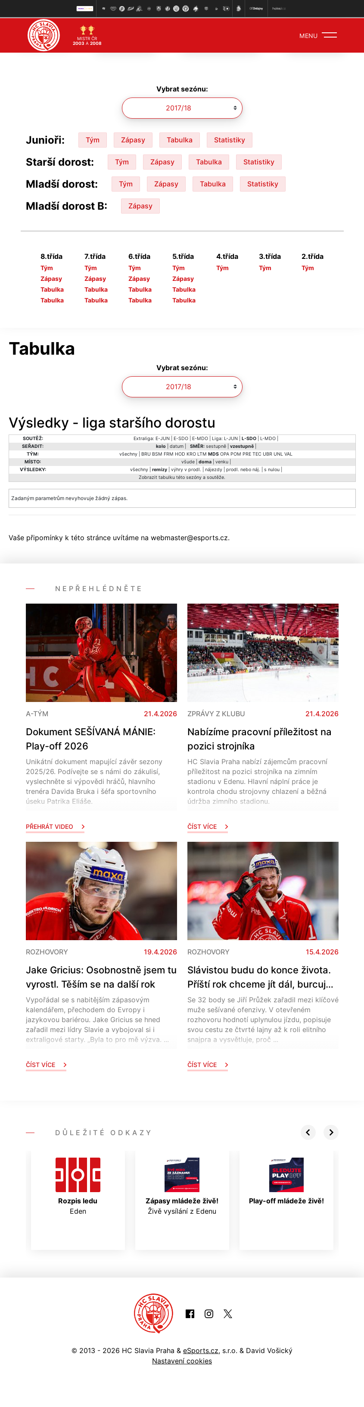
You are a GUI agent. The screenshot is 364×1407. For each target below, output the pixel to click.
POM (235, 453)
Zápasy (133, 139)
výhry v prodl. (186, 469)
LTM (202, 453)
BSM (157, 453)
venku (221, 461)
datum (177, 445)
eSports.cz (200, 1350)
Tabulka (180, 139)
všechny (128, 453)
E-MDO (200, 438)
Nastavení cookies (182, 1360)
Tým (93, 139)
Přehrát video (55, 825)
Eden (78, 1186)
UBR (267, 453)
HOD (180, 453)
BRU (146, 453)
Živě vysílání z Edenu (182, 1186)
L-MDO (268, 438)
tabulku (167, 476)
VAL (288, 453)
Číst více (207, 825)
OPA (224, 453)
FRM (169, 453)
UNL (278, 453)
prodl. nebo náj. (243, 469)
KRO (191, 453)
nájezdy (213, 469)
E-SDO (181, 438)
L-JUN (231, 438)
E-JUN (163, 438)
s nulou (272, 469)
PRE (247, 453)
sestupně (216, 445)
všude (188, 461)
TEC (256, 453)
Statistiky (229, 139)
